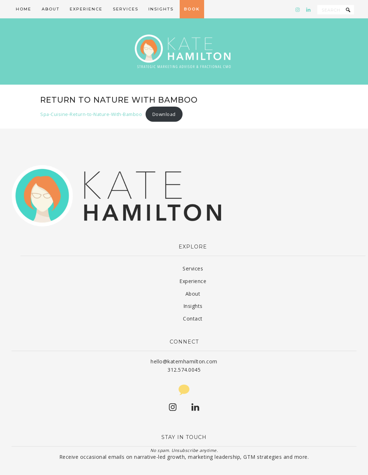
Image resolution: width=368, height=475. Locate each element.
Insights (193, 291)
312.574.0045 (184, 355)
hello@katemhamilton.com (184, 347)
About (193, 279)
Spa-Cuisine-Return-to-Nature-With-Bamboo (91, 100)
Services (193, 254)
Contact (193, 304)
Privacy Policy (261, 465)
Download (164, 100)
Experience (192, 267)
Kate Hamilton (184, 44)
